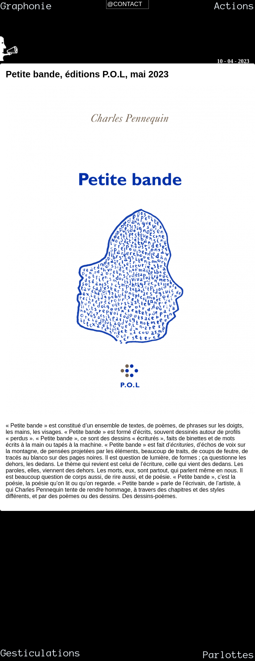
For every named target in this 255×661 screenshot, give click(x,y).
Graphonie (26, 6)
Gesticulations (29, 653)
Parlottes (228, 655)
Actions (234, 6)
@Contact (124, 4)
